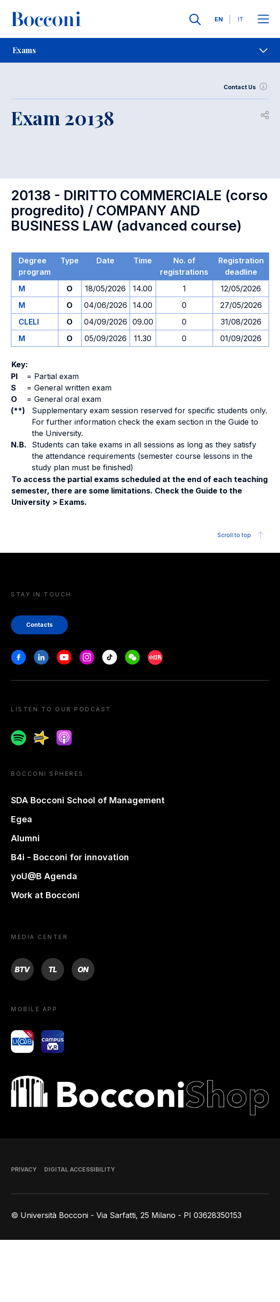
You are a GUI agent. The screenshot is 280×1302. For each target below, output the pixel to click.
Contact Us (246, 87)
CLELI (29, 321)
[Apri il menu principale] (263, 20)
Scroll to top (241, 535)
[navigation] (140, 50)
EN (219, 19)
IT (240, 19)
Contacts (39, 624)
